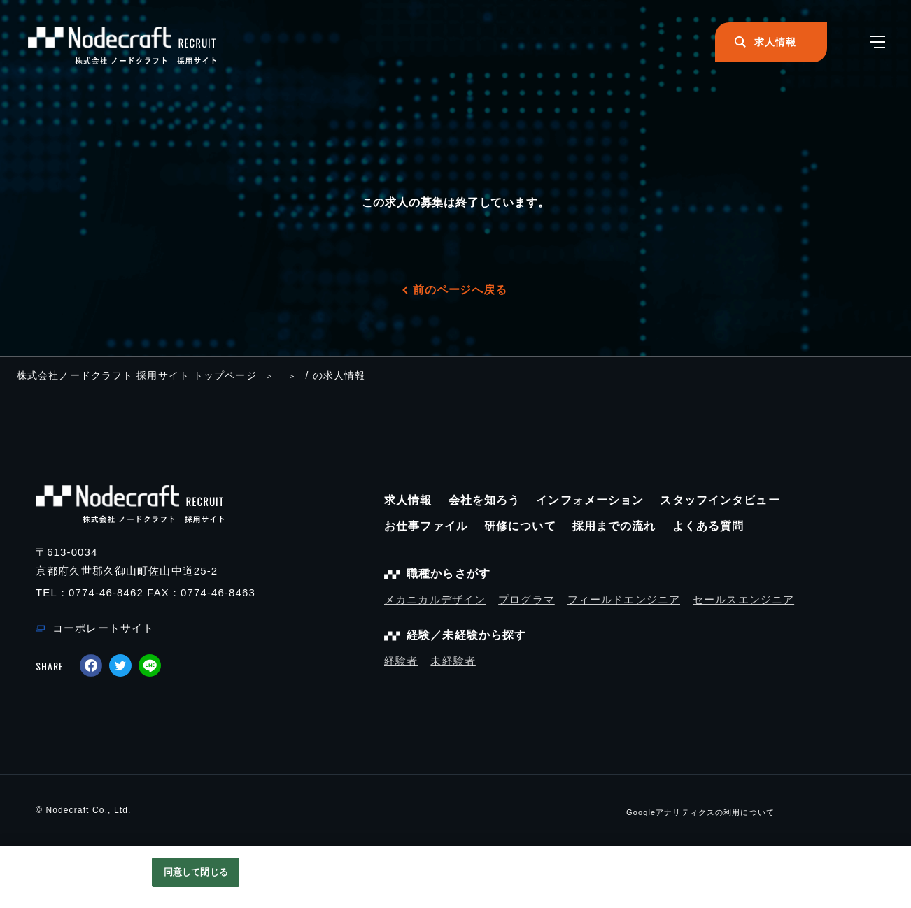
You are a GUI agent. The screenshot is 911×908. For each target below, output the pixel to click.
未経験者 (453, 661)
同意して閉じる (196, 872)
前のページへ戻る (460, 290)
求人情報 (408, 500)
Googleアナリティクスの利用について (700, 812)
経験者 (401, 661)
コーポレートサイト (103, 628)
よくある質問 (708, 526)
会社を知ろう (485, 500)
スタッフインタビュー (719, 500)
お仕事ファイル (426, 526)
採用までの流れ (614, 526)
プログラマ (526, 599)
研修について (520, 526)
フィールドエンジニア (623, 599)
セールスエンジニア (743, 599)
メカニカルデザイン (435, 599)
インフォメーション (590, 500)
